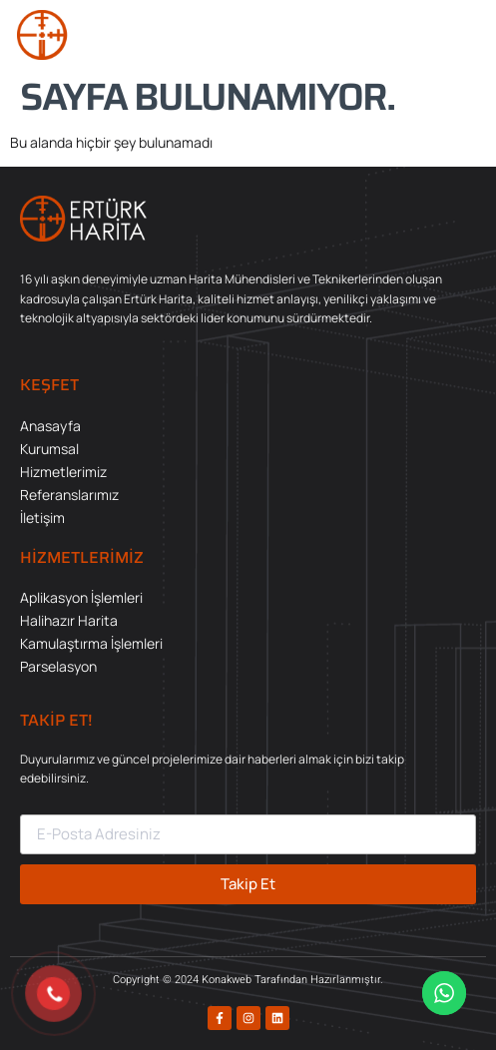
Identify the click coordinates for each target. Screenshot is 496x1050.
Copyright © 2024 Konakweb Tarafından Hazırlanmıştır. (248, 979)
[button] (460, 35)
